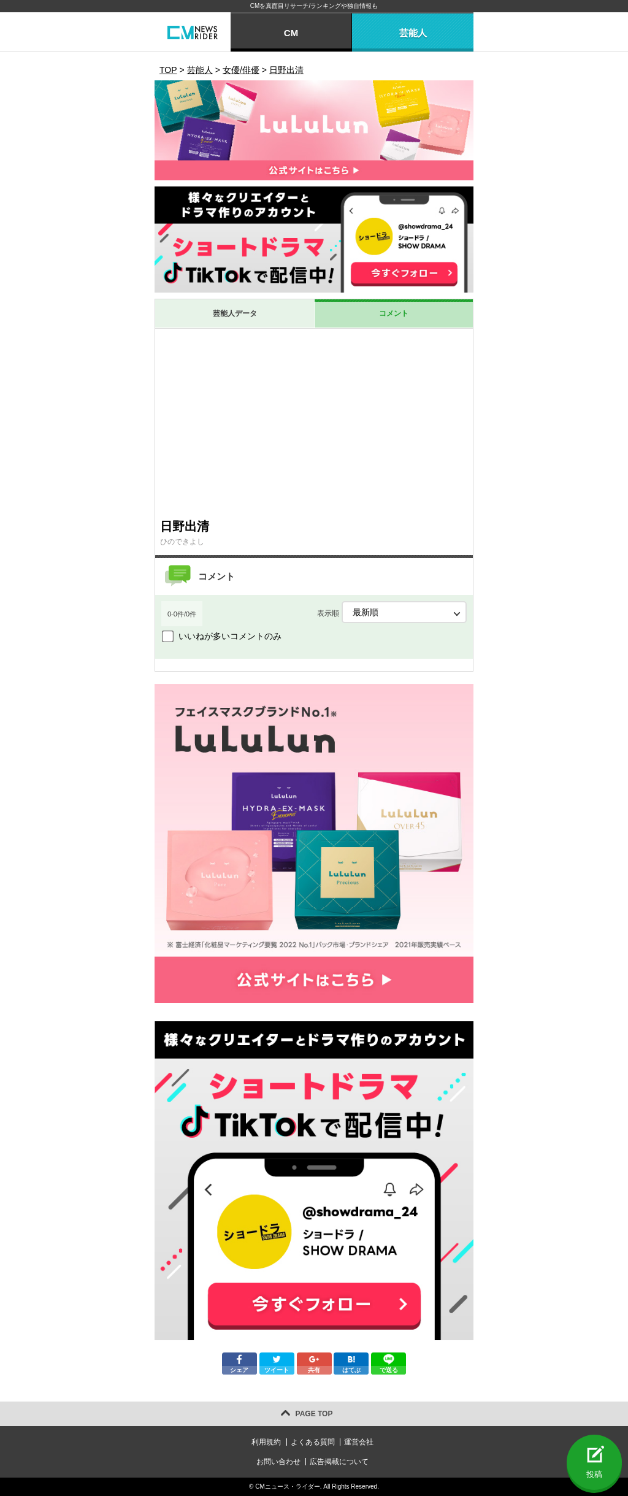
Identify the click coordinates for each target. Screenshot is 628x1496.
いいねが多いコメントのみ (229, 636)
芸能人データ (235, 313)
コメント (393, 313)
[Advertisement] (314, 421)
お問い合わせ (278, 1461)
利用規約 (266, 1442)
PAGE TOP (314, 1414)
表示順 (392, 612)
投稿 (594, 1474)
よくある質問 (313, 1442)
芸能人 (413, 33)
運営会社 (358, 1442)
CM (291, 33)
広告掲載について (339, 1461)
